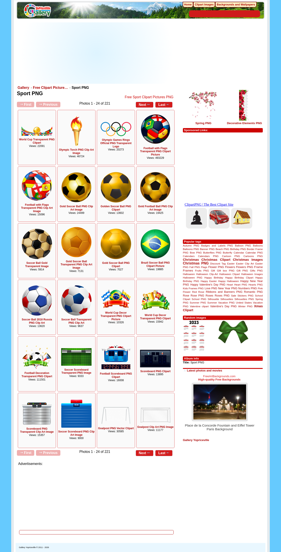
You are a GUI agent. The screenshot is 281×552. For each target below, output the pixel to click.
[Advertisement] (96, 53)
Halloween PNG (192, 277)
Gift (213, 270)
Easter (231, 263)
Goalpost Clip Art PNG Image (155, 427)
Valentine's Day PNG (223, 306)
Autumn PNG (191, 245)
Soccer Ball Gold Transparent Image (37, 264)
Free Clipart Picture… (50, 87)
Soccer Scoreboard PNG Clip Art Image (76, 433)
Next (144, 105)
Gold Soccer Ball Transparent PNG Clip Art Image (76, 265)
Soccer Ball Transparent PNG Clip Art (76, 321)
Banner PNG (207, 249)
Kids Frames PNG (193, 288)
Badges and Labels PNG (217, 245)
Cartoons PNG (253, 256)
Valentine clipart (199, 306)
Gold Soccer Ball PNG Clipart (116, 264)
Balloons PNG (191, 249)
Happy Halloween (228, 281)
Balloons (258, 245)
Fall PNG (194, 267)
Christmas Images (248, 259)
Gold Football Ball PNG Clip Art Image (155, 208)
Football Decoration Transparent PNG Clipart (37, 375)
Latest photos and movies (204, 370)
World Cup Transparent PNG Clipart (37, 141)
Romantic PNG (253, 291)
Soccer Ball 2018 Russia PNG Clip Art (37, 321)
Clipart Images (204, 4)
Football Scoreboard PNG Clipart (116, 375)
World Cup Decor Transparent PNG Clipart (155, 317)
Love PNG (211, 288)
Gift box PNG (225, 270)
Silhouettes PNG (244, 299)
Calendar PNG (254, 252)
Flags (204, 267)
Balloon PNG (243, 245)
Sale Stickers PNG (242, 295)
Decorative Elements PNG (244, 123)
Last (163, 105)
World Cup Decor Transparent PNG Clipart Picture (116, 316)
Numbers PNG (247, 288)
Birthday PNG (238, 249)
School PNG (199, 299)
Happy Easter (209, 281)
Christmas (191, 259)
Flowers (230, 267)
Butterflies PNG (212, 252)
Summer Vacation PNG (221, 302)
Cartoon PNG (231, 256)
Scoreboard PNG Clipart (155, 371)
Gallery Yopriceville (196, 440)
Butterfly (227, 252)
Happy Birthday (213, 277)
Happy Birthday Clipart (239, 277)
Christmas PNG (196, 263)
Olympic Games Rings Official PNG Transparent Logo (115, 143)
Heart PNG (240, 284)
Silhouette (213, 299)
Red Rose (198, 291)
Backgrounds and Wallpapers (236, 4)
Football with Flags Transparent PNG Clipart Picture (155, 151)
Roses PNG (222, 295)
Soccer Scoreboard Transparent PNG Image (76, 371)
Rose (186, 295)
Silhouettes (226, 299)
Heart (230, 284)
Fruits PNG (202, 270)
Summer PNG (198, 302)
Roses (209, 295)
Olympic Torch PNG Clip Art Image (76, 151)
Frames (188, 270)
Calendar (239, 252)
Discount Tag (218, 263)
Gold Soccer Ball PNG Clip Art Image (76, 208)
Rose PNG (197, 295)
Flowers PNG (244, 267)
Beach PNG (222, 249)
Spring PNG (203, 123)
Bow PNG (196, 252)
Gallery (23, 87)
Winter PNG (245, 306)
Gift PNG (242, 270)
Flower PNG (216, 267)
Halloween (189, 274)
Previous (48, 104)
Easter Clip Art (245, 263)
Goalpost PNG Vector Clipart (116, 428)
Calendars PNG (208, 256)
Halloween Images (252, 274)
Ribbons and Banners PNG (224, 291)
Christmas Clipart (215, 259)
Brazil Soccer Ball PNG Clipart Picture (155, 264)
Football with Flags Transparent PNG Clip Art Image (37, 208)
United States (244, 302)
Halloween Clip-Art (207, 274)
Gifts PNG (256, 270)
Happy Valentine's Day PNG (207, 284)
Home (188, 4)
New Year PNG (227, 288)
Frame (258, 267)
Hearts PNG (256, 284)
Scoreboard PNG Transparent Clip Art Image (37, 430)
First (25, 104)
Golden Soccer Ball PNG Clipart (116, 208)
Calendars (189, 256)
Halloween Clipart (229, 274)
